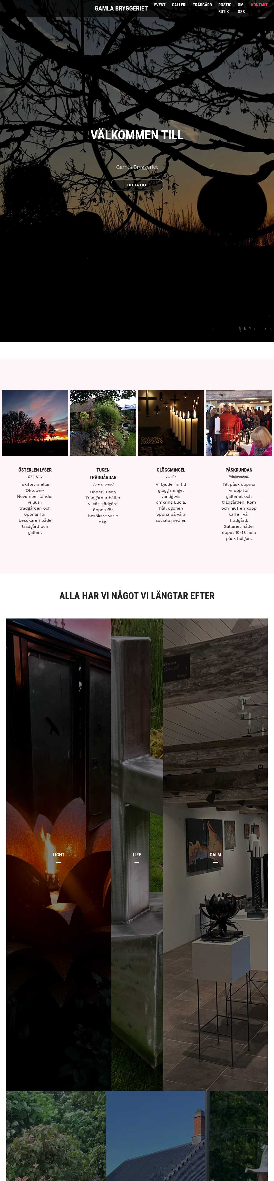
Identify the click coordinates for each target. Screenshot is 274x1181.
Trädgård (202, 4)
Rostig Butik (225, 8)
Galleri (179, 4)
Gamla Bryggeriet (121, 8)
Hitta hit (137, 185)
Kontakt (259, 4)
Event (159, 4)
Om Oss (241, 8)
